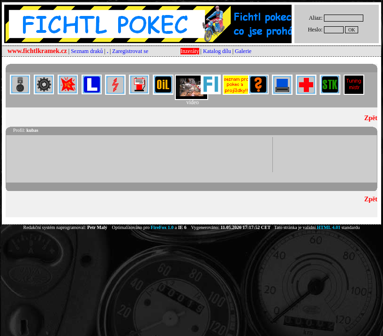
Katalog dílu (217, 51)
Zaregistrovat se (130, 51)
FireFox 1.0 (162, 227)
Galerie (243, 51)
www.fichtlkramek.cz (37, 50)
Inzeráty (189, 51)
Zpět (370, 118)
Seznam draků (87, 51)
